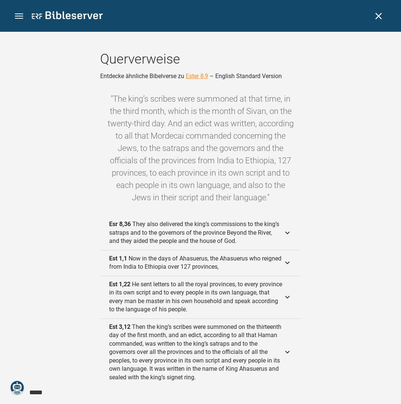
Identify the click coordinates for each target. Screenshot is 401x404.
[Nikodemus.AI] (17, 387)
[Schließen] (378, 16)
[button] (19, 16)
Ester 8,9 (197, 76)
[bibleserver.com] (67, 17)
